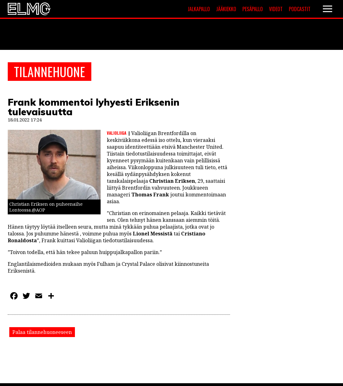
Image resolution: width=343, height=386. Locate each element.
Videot (276, 9)
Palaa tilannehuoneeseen (42, 332)
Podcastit (299, 9)
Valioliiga (116, 133)
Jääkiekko (226, 9)
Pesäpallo (252, 9)
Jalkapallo (199, 9)
